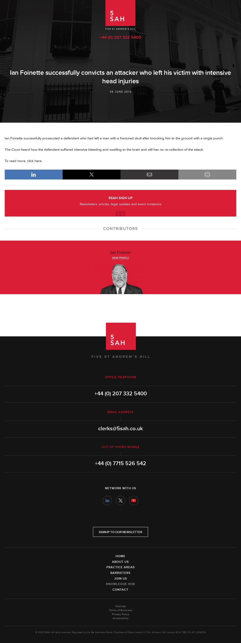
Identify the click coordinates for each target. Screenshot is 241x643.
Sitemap (120, 606)
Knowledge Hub (120, 584)
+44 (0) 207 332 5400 (120, 37)
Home (120, 556)
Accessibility (120, 618)
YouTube (133, 500)
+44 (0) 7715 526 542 (120, 463)
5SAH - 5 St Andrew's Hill (120, 15)
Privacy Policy (120, 614)
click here (34, 161)
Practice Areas (120, 567)
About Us (120, 562)
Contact (120, 590)
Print (207, 175)
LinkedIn (34, 175)
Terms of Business (120, 610)
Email (149, 175)
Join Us (120, 578)
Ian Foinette (14, 138)
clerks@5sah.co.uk (120, 428)
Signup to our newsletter (120, 532)
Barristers (120, 573)
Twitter (120, 500)
